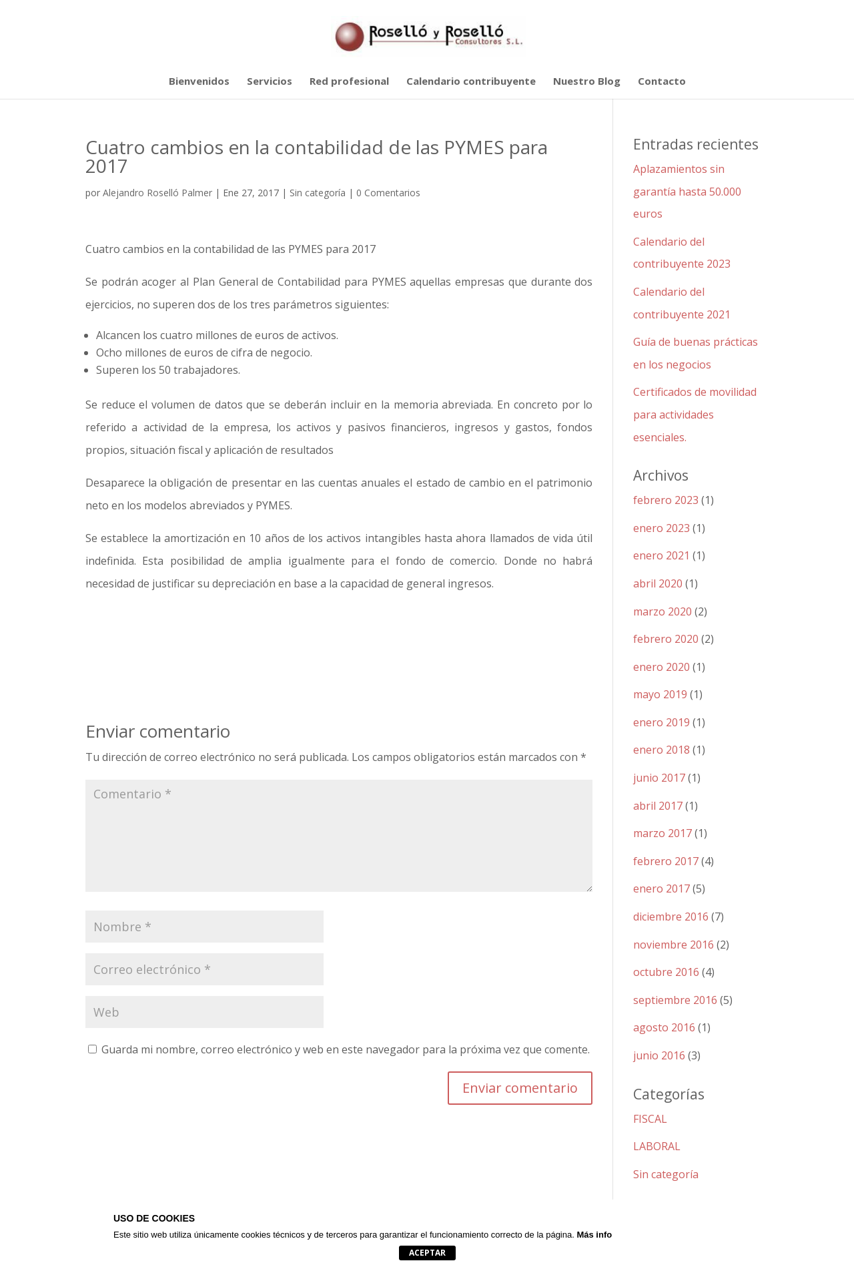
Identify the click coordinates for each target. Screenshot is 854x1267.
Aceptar (427, 1252)
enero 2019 (661, 722)
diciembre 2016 (671, 916)
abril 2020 (658, 583)
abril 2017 (658, 805)
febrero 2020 (666, 638)
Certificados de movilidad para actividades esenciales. (695, 414)
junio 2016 (659, 1055)
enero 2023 (661, 528)
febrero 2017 (666, 861)
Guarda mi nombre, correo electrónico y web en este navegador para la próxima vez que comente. (345, 1049)
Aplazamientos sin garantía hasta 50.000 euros (687, 191)
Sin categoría (318, 192)
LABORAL (657, 1146)
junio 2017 (659, 777)
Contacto (662, 81)
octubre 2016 (666, 972)
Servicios (269, 81)
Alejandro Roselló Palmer (157, 192)
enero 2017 (661, 888)
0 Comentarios (388, 192)
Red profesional (349, 81)
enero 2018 (661, 749)
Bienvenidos (199, 81)
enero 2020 (661, 667)
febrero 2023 (666, 500)
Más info (594, 1235)
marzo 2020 (662, 611)
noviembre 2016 (673, 944)
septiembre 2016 (675, 1000)
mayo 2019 (660, 694)
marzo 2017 (662, 833)
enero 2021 (661, 555)
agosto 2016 (664, 1027)
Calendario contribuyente (471, 81)
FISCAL (650, 1118)
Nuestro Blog (586, 81)
